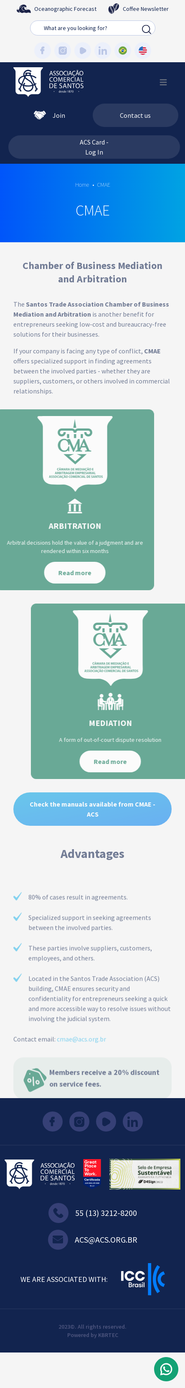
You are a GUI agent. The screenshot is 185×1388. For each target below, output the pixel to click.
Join (49, 115)
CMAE (103, 184)
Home (82, 184)
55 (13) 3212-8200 (92, 1213)
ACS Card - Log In (94, 147)
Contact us (135, 115)
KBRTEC (108, 1335)
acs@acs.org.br (92, 1240)
